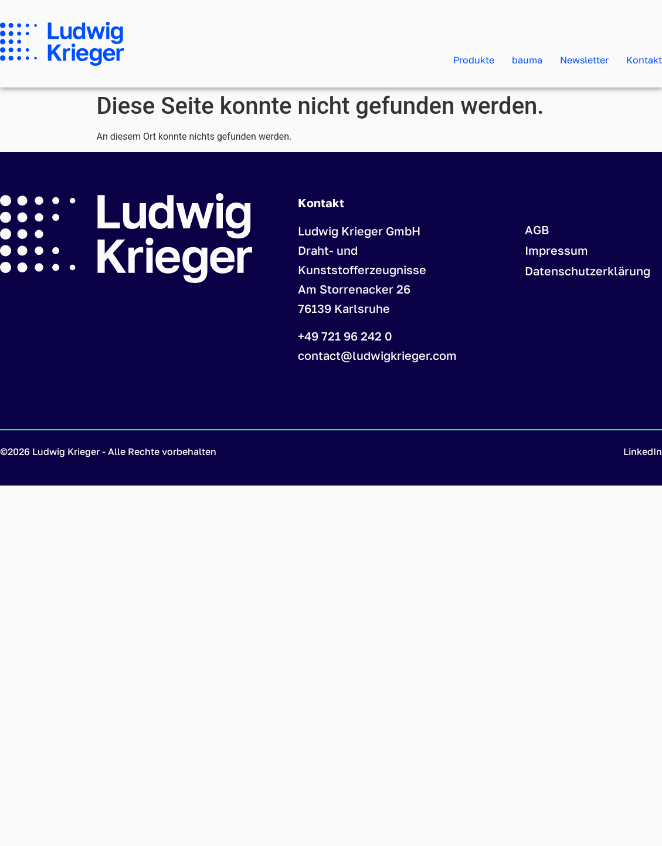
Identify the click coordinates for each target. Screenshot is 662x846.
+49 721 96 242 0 (345, 336)
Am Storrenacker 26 (354, 289)
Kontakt (644, 60)
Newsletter (584, 60)
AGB (537, 230)
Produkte (473, 60)
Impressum (556, 250)
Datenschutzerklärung (587, 271)
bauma (527, 60)
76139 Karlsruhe (344, 308)
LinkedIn (642, 451)
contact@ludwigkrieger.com (377, 355)
